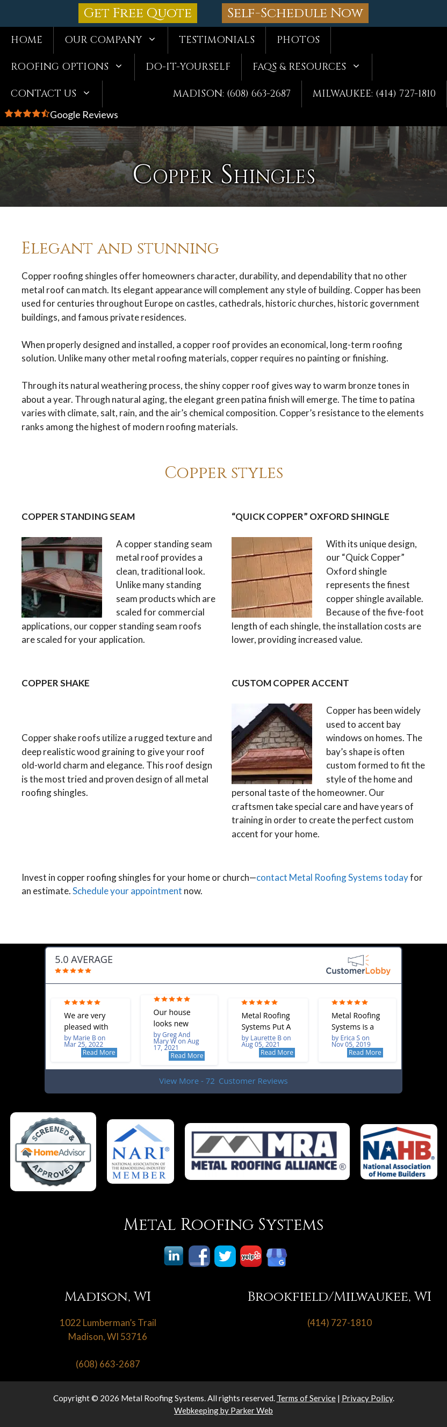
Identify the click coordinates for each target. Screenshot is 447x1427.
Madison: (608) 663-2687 (232, 93)
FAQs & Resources (312, 67)
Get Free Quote (138, 13)
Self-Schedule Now (295, 13)
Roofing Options (72, 67)
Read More (99, 1052)
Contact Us (56, 94)
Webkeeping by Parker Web (223, 1410)
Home (26, 40)
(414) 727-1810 (339, 1322)
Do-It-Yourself (188, 67)
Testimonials (217, 40)
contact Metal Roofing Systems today (332, 877)
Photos (298, 40)
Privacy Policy (367, 1398)
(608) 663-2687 (108, 1364)
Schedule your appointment (127, 890)
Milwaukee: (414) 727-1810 (374, 93)
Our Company (116, 40)
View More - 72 (223, 1081)
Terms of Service (306, 1398)
